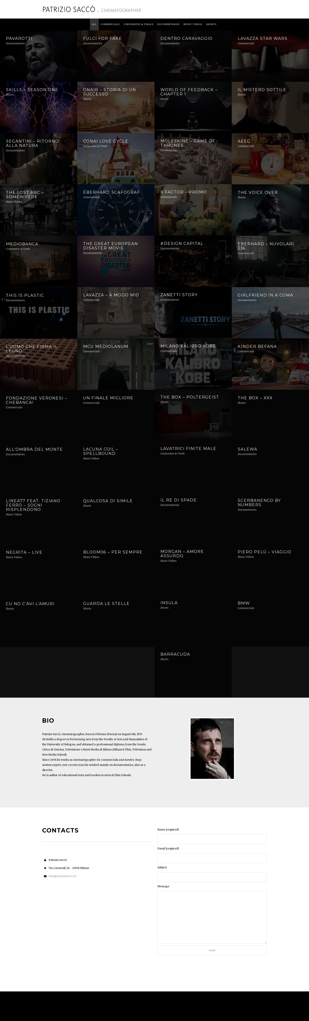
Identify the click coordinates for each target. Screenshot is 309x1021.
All (94, 24)
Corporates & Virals (139, 24)
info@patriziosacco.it (62, 876)
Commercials (110, 24)
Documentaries (168, 24)
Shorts (211, 24)
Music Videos (192, 24)
